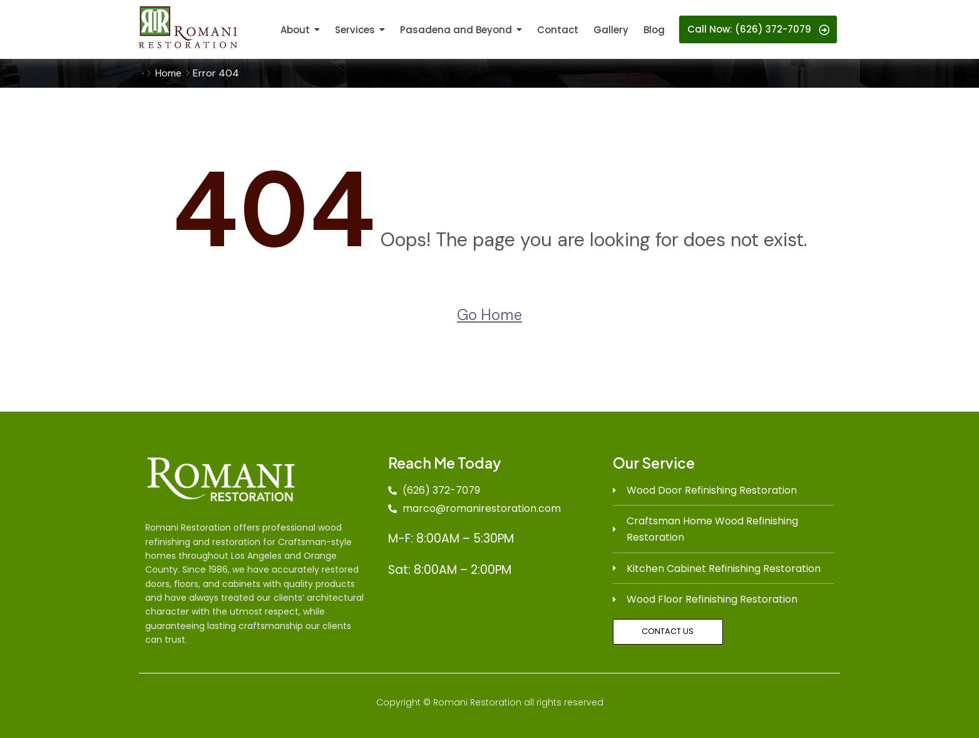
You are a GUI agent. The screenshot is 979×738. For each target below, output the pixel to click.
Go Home (489, 315)
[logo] (188, 27)
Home (168, 73)
